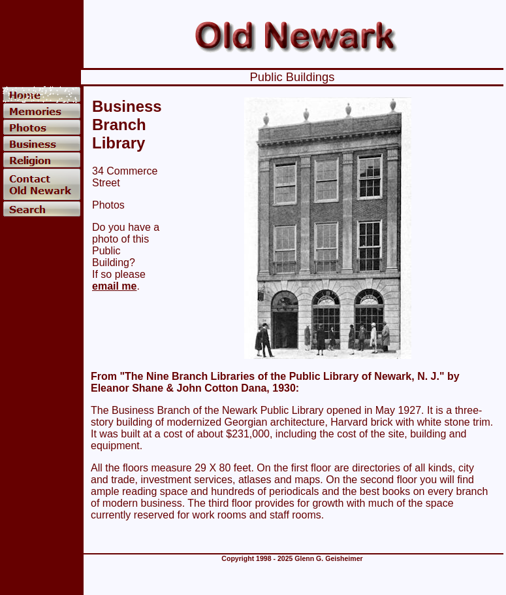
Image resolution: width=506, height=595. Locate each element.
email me (114, 286)
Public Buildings (292, 77)
